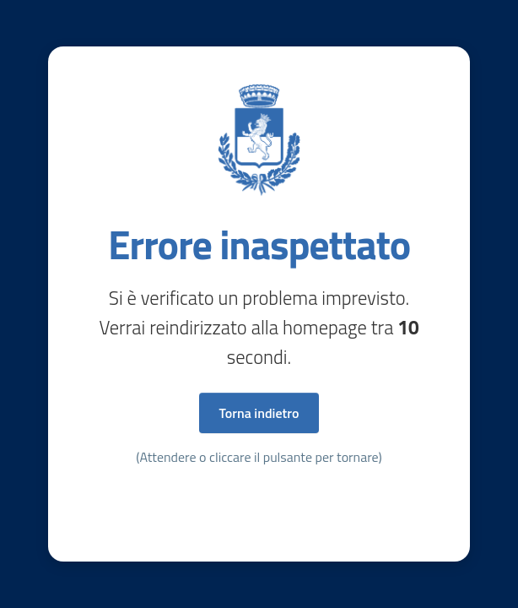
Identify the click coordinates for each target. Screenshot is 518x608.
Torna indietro (259, 413)
